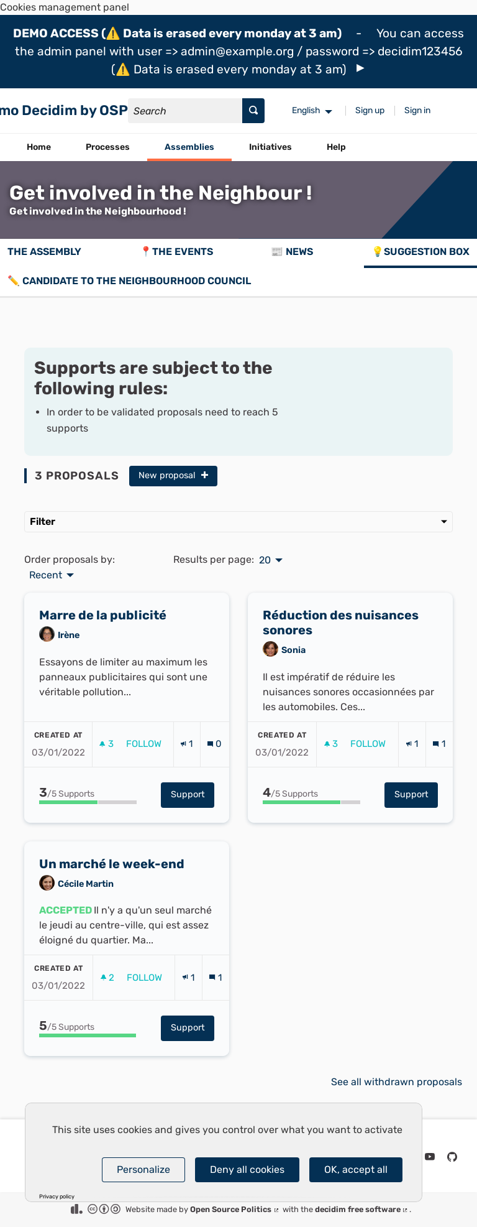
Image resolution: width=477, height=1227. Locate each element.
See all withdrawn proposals (396, 1082)
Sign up (369, 110)
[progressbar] (88, 828)
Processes (108, 147)
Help (336, 147)
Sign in (417, 110)
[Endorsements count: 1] (187, 771)
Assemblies (189, 147)
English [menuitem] (306, 110)
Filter (238, 521)
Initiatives (270, 147)
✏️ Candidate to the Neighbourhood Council (129, 281)
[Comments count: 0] (214, 771)
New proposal (173, 475)
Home (39, 147)
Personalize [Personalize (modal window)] (143, 1169)
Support (192, 820)
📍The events (176, 251)
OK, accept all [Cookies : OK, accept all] (356, 1169)
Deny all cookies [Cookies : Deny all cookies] (247, 1169)
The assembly (44, 251)
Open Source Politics (235, 1209)
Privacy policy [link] (57, 1197)
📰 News (292, 251)
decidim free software (362, 1209)
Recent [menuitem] (45, 575)
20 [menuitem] (265, 560)
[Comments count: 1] (439, 771)
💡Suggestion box (420, 251)
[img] (361, 68)
